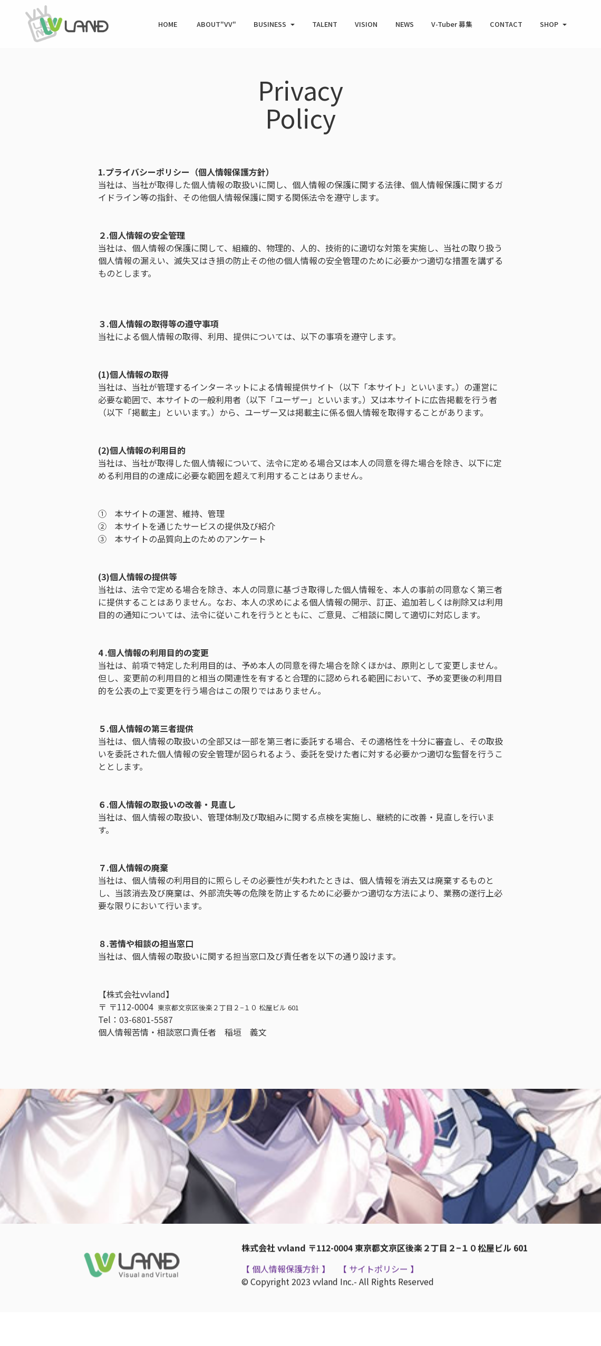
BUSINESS (270, 24)
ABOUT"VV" (216, 24)
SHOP (549, 24)
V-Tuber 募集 (451, 24)
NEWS (404, 24)
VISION (366, 24)
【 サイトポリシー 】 (377, 1287)
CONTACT (506, 24)
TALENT (324, 24)
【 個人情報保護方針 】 (285, 1287)
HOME (168, 24)
